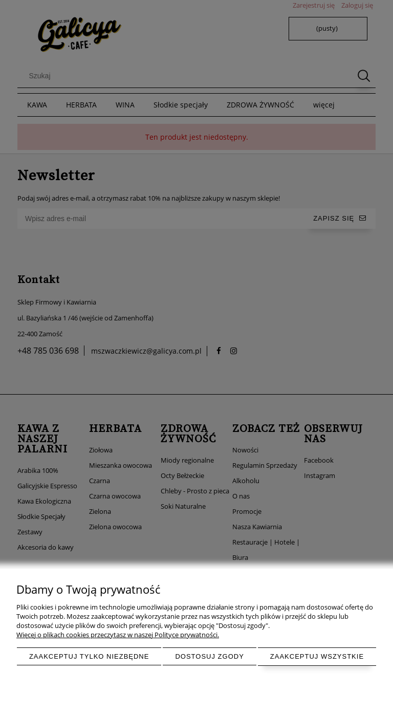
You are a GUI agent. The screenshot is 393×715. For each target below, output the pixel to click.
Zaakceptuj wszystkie (317, 656)
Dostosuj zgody (209, 656)
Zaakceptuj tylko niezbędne (89, 656)
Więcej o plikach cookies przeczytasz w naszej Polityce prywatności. (117, 634)
